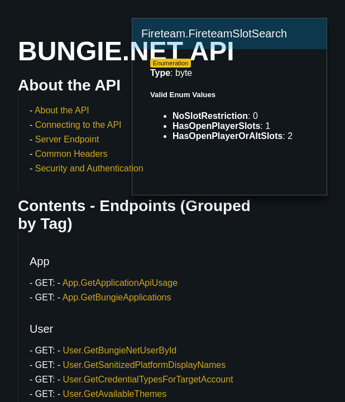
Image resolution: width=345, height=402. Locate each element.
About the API (62, 110)
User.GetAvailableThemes (115, 394)
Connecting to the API (78, 125)
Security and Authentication (89, 168)
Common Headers (71, 154)
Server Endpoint (67, 139)
